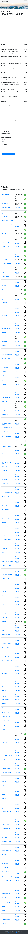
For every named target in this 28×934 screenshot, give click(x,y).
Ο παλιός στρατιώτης (6, 733)
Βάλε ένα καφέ (5, 401)
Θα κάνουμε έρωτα (6, 867)
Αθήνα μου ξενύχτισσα (6, 397)
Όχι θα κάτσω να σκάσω (7, 772)
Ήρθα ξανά (4, 591)
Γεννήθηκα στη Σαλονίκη (7, 544)
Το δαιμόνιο (4, 889)
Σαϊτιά (3, 289)
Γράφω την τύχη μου (6, 242)
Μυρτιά (3, 686)
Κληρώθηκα (4, 613)
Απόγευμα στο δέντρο (6, 367)
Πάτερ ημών (4, 781)
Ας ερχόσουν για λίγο (6, 380)
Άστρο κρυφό (4, 388)
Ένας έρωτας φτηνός (6, 496)
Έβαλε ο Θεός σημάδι (6, 449)
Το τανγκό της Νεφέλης (7, 902)
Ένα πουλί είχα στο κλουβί (7, 220)
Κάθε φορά (4, 604)
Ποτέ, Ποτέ (4, 815)
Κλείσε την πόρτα (5, 608)
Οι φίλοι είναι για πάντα (7, 755)
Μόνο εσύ (4, 669)
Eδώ (2, 453)
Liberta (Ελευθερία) (6, 634)
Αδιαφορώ (4, 332)
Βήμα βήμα (4, 410)
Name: (3, 139)
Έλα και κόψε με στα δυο (7, 479)
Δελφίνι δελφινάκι (6, 207)
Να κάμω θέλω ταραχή (6, 268)
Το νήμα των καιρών (6, 324)
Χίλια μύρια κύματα (6, 919)
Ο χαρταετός (4, 742)
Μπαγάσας (4, 677)
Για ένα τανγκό (5, 548)
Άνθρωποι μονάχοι (6, 358)
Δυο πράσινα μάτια (6, 440)
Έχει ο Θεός (4, 233)
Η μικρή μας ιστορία (6, 578)
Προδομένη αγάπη (5, 824)
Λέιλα (3, 630)
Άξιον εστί (4, 349)
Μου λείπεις (4, 673)
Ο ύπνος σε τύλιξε (5, 738)
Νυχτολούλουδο (5, 712)
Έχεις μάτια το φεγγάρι (7, 518)
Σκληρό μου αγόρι (5, 837)
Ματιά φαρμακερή (6, 647)
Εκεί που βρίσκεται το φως (7, 475)
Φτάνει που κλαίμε (6, 526)
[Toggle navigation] (25, 1)
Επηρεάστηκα (4, 500)
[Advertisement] (14, 30)
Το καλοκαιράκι (5, 897)
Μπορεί (3, 682)
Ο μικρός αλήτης (5, 276)
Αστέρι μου (4, 384)
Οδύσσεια (4, 751)
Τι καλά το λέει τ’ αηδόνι (7, 880)
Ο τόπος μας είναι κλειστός (7, 280)
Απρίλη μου (4, 375)
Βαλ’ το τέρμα (5, 203)
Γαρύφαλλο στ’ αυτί (6, 531)
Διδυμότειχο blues (6, 431)
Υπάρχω (3, 910)
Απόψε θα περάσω (6, 194)
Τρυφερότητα (4, 906)
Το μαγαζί (4, 319)
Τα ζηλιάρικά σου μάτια (7, 858)
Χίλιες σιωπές (5, 923)
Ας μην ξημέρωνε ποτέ (6, 199)
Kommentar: (4, 144)
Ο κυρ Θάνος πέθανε (6, 720)
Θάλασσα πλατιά (5, 871)
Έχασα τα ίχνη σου (6, 509)
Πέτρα (3, 785)
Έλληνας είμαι (5, 216)
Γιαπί (3, 552)
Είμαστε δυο (4, 466)
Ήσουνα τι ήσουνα (5, 246)
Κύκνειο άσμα (4, 626)
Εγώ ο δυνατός (5, 457)
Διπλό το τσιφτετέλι (6, 436)
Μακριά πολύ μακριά (6, 643)
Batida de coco (5, 406)
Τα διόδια (4, 854)
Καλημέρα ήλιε (5, 255)
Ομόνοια (3, 759)
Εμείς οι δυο (4, 488)
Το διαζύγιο (4, 315)
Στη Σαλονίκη (4, 845)
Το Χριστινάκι (4, 306)
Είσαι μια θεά (4, 470)
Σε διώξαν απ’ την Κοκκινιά (7, 293)
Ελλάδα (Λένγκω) (5, 483)
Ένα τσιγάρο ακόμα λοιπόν (7, 492)
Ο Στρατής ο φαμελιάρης (7, 746)
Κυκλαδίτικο (4, 621)
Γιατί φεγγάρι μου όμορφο (7, 561)
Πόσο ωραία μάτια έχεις (7, 811)
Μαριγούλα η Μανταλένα (7, 263)
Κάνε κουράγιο (5, 595)
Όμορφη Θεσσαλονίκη (6, 768)
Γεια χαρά (4, 535)
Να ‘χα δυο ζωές (5, 699)
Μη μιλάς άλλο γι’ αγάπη (7, 656)
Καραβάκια (4, 600)
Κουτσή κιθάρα (5, 617)
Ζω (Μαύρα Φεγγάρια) (6, 328)
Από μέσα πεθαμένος (6, 362)
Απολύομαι (4, 371)
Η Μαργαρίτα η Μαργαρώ (7, 574)
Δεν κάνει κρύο (5, 418)
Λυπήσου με (4, 638)
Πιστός (3, 794)
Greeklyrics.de (4, 1)
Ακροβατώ (4, 345)
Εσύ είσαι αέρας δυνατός (7, 224)
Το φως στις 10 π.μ (6, 893)
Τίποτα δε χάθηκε (5, 884)
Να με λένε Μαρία (5, 690)
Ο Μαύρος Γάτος (5, 725)
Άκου (3, 337)
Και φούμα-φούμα (5, 250)
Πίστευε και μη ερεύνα (6, 789)
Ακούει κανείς (5, 341)
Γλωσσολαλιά (4, 569)
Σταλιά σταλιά (5, 302)
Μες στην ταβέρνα (6, 651)
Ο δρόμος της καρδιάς (6, 716)
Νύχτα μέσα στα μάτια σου (7, 707)
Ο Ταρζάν (4, 272)
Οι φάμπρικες (5, 285)
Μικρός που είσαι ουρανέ (7, 664)
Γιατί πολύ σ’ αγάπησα (6, 565)
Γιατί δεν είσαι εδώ (6, 557)
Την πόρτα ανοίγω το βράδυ (8, 876)
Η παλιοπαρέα (5, 587)
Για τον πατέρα (5, 237)
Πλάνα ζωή (4, 798)
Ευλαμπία (4, 229)
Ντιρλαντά (4, 703)
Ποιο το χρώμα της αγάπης (7, 802)
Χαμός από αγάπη (5, 915)
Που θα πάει (4, 820)
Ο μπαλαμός (4, 729)
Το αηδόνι (4, 311)
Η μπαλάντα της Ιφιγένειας (7, 582)
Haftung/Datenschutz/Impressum (14, 932)
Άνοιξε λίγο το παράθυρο (7, 354)
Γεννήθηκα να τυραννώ (6, 539)
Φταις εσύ (4, 522)
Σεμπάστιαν (4, 833)
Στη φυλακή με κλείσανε (7, 841)
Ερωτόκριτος (4, 505)
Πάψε (3, 776)
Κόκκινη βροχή (5, 259)
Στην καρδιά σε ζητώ (6, 850)
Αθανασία (4, 393)
